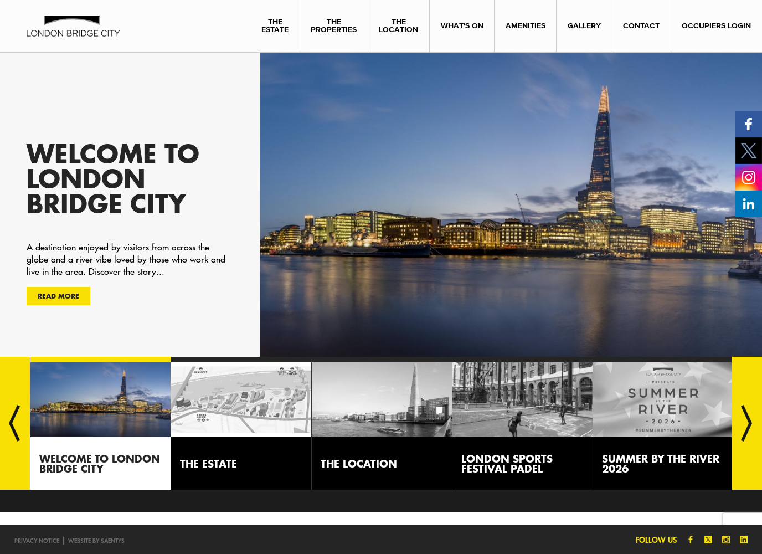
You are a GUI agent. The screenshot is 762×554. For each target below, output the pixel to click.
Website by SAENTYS (96, 540)
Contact (641, 26)
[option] (381, 204)
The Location (398, 26)
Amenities (525, 26)
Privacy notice (36, 540)
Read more (58, 296)
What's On (462, 26)
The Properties (334, 26)
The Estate (275, 26)
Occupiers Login (716, 26)
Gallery (584, 26)
